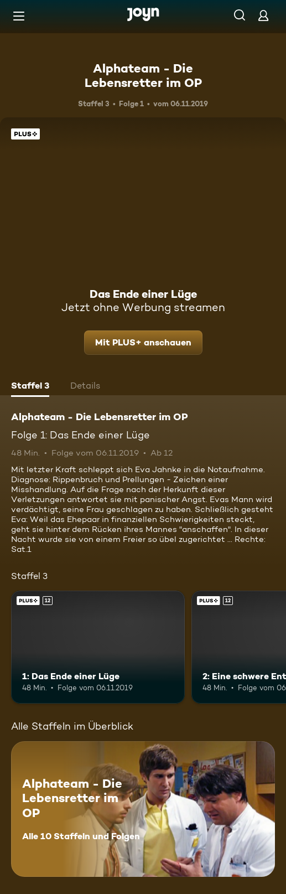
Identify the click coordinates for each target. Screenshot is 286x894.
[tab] (30, 387)
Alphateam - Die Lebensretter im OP (143, 75)
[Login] (263, 15)
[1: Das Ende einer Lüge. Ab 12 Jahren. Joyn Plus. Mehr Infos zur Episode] (98, 647)
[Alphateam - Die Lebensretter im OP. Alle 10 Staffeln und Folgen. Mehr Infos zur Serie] (143, 809)
